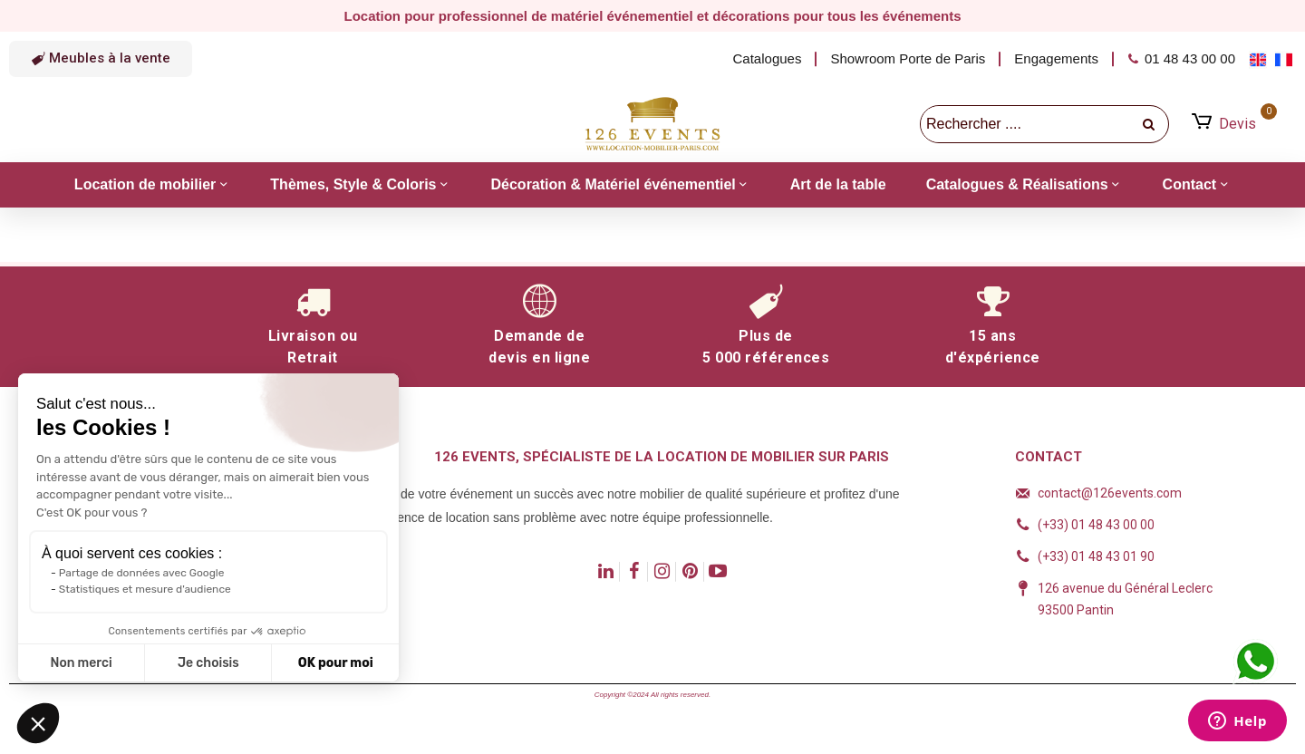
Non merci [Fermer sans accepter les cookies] (80, 663)
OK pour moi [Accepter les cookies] (335, 663)
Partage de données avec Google (142, 572)
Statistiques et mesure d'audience (145, 589)
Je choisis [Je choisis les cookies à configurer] (208, 663)
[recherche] (1150, 124)
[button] (100, 59)
